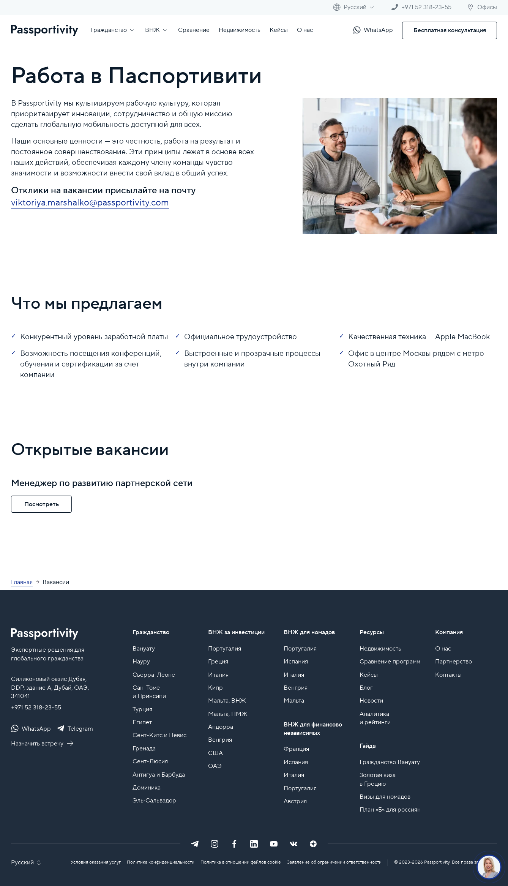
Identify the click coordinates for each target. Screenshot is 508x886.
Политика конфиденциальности (160, 862)
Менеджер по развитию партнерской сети (101, 483)
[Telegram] (195, 844)
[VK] (293, 844)
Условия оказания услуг (96, 862)
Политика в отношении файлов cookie (240, 862)
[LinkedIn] (254, 844)
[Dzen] (313, 844)
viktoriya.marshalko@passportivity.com (90, 202)
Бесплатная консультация (449, 30)
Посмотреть (41, 504)
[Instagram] (214, 844)
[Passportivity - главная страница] (44, 30)
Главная (22, 582)
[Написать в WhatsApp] (373, 30)
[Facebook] (234, 844)
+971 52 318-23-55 (36, 707)
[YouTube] (274, 844)
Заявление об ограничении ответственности (334, 862)
